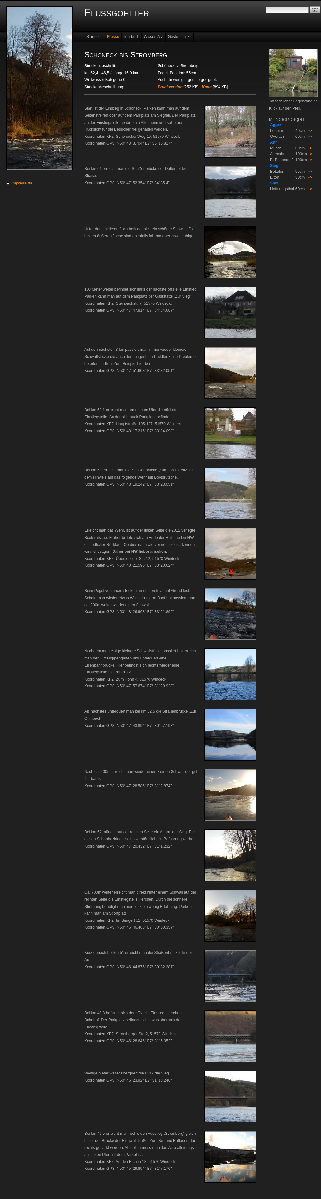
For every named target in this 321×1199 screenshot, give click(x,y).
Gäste (173, 36)
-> (310, 130)
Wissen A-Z (153, 36)
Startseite (94, 36)
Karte (207, 87)
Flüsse (113, 36)
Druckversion (170, 87)
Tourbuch (131, 36)
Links (186, 36)
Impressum (21, 183)
